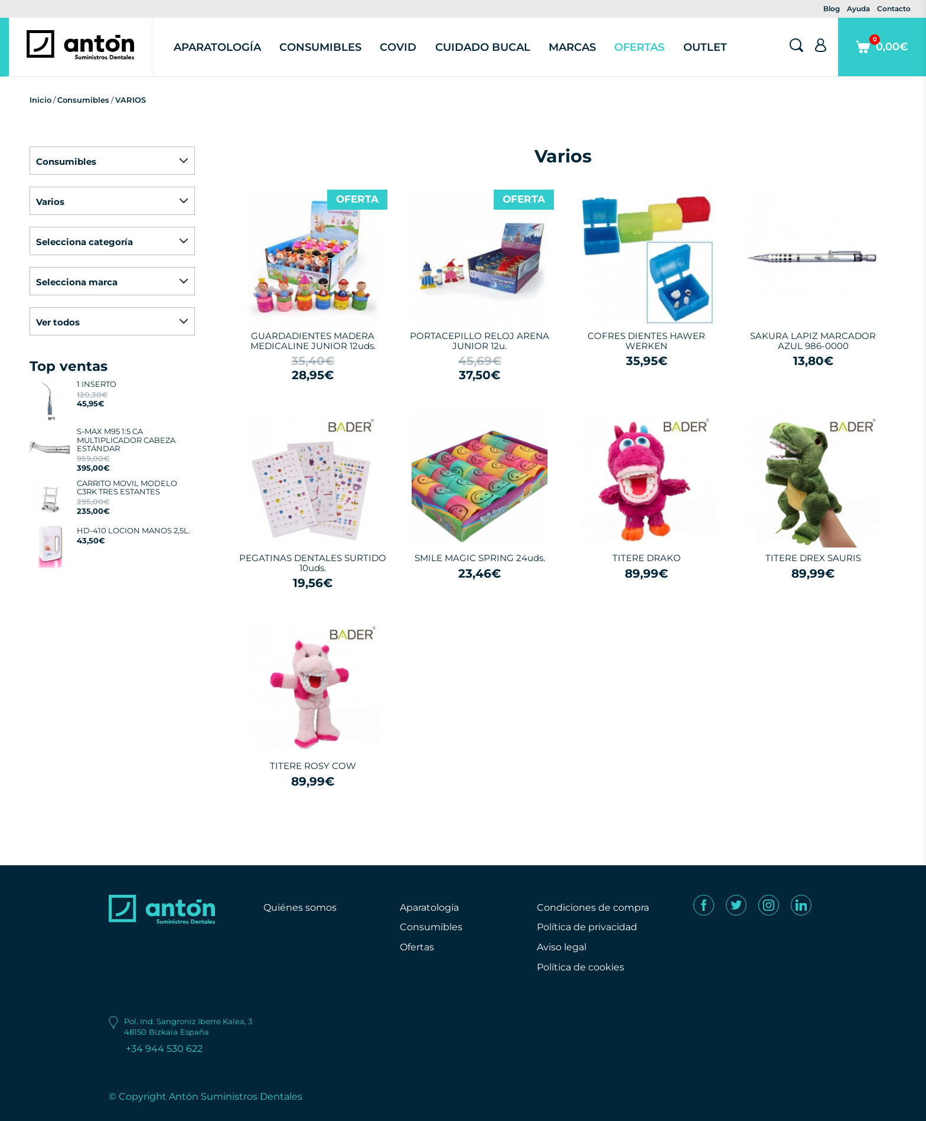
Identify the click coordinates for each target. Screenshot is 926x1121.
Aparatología (217, 47)
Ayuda (858, 8)
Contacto (894, 8)
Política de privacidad (587, 927)
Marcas (572, 47)
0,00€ (882, 55)
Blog (831, 8)
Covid (398, 47)
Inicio (40, 100)
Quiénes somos (300, 907)
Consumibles (320, 47)
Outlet (705, 47)
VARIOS (130, 100)
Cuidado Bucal (482, 47)
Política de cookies (580, 967)
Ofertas (639, 47)
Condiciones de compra (593, 907)
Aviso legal (561, 947)
